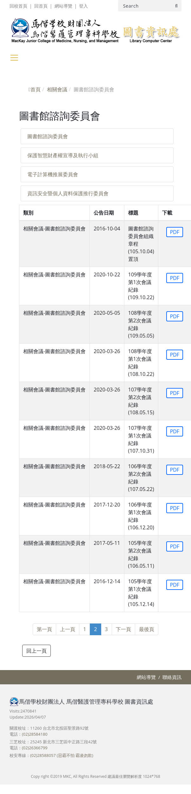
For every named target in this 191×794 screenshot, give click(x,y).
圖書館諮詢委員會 (47, 136)
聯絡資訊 (171, 677)
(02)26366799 (34, 748)
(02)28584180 (34, 734)
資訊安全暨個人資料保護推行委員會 (68, 193)
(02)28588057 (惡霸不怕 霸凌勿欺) (61, 755)
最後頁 (146, 629)
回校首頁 (18, 6)
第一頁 (44, 629)
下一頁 (123, 629)
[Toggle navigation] (14, 57)
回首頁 (41, 6)
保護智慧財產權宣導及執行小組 (62, 155)
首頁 (35, 89)
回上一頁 (36, 650)
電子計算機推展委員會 (52, 174)
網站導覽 (63, 6)
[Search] (149, 5)
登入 (83, 6)
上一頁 (67, 629)
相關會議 (57, 89)
